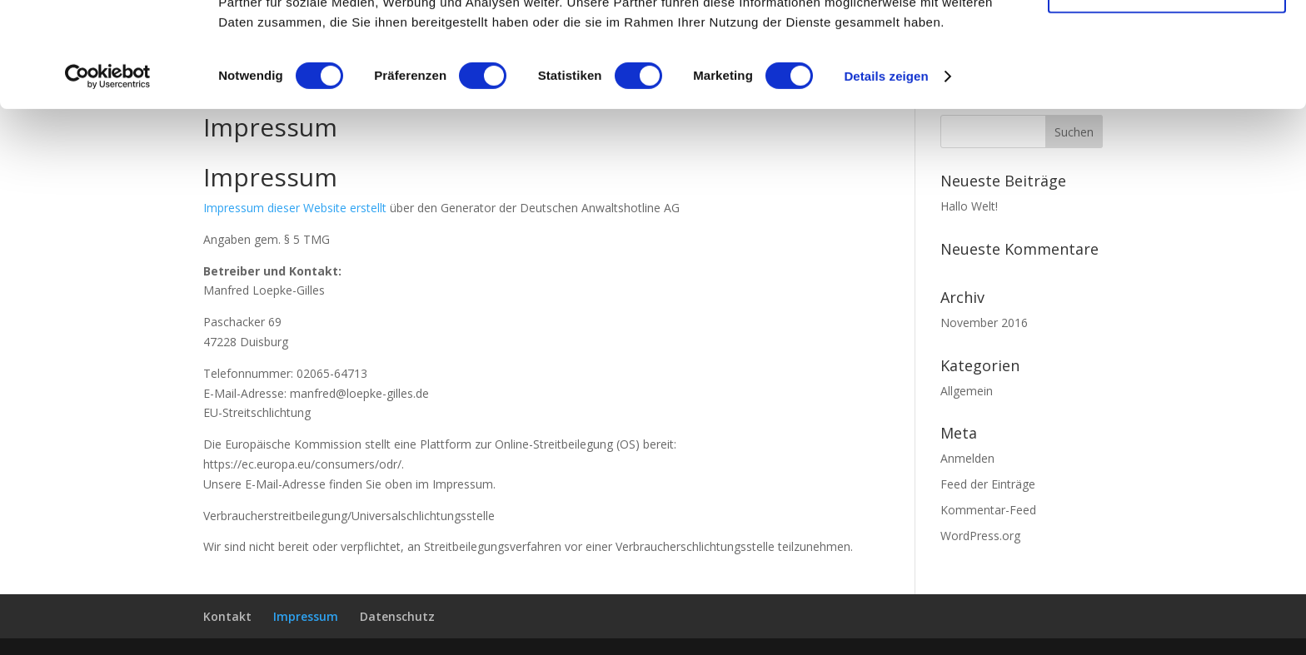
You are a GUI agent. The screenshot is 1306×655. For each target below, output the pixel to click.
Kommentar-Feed (988, 510)
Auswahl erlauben (1167, 90)
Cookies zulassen (1166, 41)
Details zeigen (886, 174)
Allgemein (966, 391)
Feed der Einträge (987, 484)
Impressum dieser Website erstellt (294, 208)
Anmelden (967, 458)
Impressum (305, 616)
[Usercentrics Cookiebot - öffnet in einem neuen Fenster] (108, 174)
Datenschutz (397, 616)
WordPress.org (980, 535)
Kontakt (227, 616)
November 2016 (984, 322)
